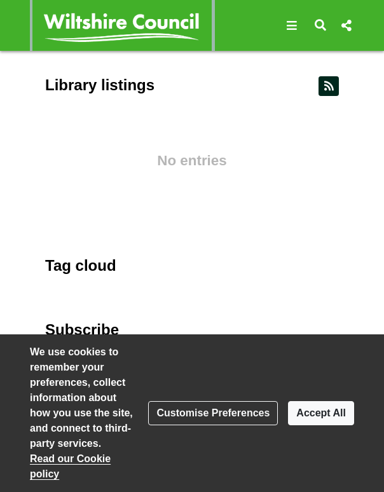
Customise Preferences (213, 412)
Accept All (321, 412)
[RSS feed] (329, 86)
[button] (292, 25)
